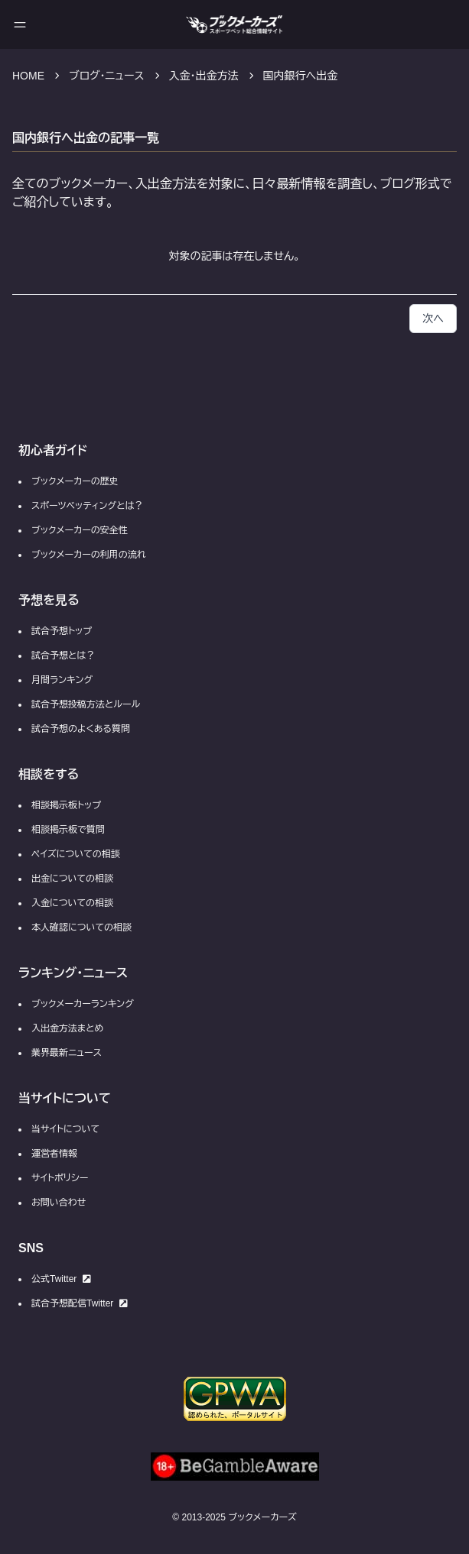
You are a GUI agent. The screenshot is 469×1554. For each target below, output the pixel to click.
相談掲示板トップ (66, 805)
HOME (28, 76)
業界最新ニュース (66, 1052)
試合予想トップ (61, 631)
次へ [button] (433, 318)
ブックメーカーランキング (82, 1004)
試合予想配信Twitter (79, 1303)
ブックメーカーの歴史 (75, 481)
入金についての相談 (72, 903)
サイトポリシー (59, 1178)
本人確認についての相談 (81, 927)
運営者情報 (54, 1153)
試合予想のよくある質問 (80, 729)
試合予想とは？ (63, 655)
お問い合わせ (58, 1202)
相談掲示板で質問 (68, 829)
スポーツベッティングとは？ (87, 505)
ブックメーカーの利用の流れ (88, 554)
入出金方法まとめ (67, 1028)
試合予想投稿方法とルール (85, 704)
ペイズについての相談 (75, 854)
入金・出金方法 (204, 76)
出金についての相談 (72, 878)
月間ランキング (62, 680)
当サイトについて (65, 1129)
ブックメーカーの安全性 (79, 530)
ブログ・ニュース (107, 76)
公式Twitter (61, 1279)
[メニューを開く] (20, 24)
